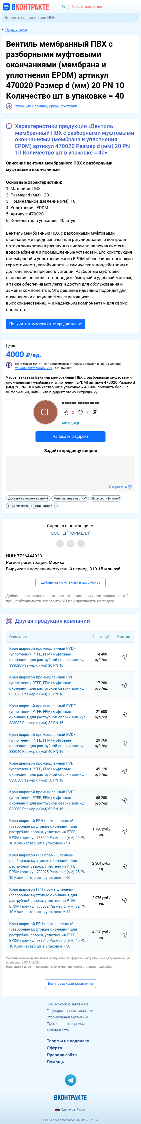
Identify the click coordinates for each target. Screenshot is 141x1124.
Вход (66, 7)
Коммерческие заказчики (67, 1004)
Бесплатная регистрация (92, 7)
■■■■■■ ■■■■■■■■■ (80, 403)
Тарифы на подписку (68, 1040)
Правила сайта (62, 1054)
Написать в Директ (70, 436)
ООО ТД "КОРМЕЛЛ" (70, 533)
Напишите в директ (20, 966)
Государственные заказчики (70, 1011)
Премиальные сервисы (66, 1024)
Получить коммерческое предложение (45, 323)
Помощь (55, 1061)
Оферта (54, 1047)
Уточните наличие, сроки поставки (46, 106)
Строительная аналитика (67, 1017)
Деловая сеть (58, 1030)
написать (124, 657)
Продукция (16, 29)
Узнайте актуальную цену (33, 368)
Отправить (118, 487)
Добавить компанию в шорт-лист (70, 582)
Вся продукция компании (70, 983)
